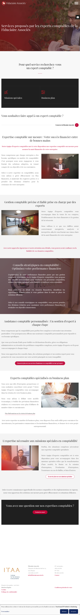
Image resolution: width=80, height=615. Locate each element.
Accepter (73, 611)
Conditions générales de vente (63, 587)
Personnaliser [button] (5, 611)
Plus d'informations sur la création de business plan (20, 414)
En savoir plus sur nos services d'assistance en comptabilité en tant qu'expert (40, 364)
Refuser (64, 611)
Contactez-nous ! (40, 512)
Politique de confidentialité (9, 592)
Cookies (3, 589)
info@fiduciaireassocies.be (36, 575)
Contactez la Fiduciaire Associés (64, 126)
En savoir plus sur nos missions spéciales (60, 477)
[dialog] (40, 610)
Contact (57, 575)
